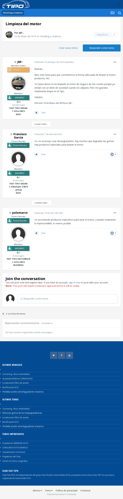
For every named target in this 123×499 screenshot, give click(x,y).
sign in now (74, 282)
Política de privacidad (66, 490)
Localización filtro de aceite (15, 382)
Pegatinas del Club (11, 456)
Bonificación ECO (10, 387)
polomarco (20, 213)
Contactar (85, 490)
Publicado (49, 62)
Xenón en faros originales (15, 460)
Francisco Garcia (20, 135)
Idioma (37, 490)
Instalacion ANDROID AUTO (15, 443)
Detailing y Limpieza (50, 36)
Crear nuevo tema (68, 47)
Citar (43, 112)
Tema (49, 490)
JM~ (21, 32)
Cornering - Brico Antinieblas (16, 374)
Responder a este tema (101, 47)
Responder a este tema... (34, 298)
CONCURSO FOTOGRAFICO (15, 447)
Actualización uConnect (13, 452)
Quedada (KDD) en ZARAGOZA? (17, 378)
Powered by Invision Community (61, 494)
